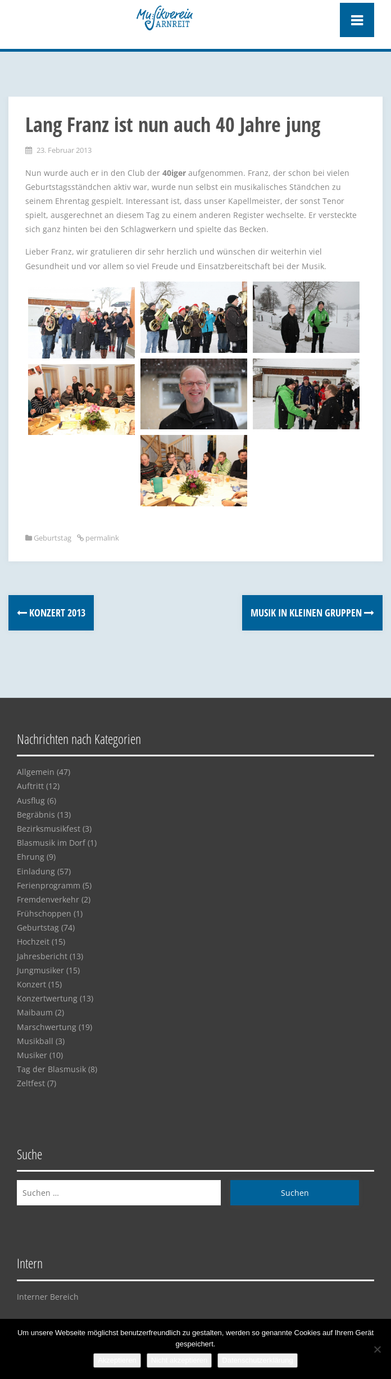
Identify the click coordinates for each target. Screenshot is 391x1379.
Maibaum (35, 1012)
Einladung (36, 871)
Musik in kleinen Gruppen (312, 612)
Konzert (31, 984)
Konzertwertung (47, 998)
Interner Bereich (48, 1296)
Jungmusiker (40, 970)
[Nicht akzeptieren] (377, 1349)
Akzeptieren (117, 1360)
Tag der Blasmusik (51, 1069)
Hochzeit (33, 941)
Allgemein (35, 771)
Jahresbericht (42, 956)
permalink (101, 538)
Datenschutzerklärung (257, 1360)
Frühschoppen (44, 913)
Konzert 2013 (51, 612)
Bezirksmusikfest (48, 828)
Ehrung (30, 856)
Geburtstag (52, 538)
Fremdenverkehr (48, 899)
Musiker (32, 1055)
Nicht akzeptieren (179, 1360)
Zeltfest (31, 1083)
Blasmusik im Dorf (51, 842)
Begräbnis (36, 814)
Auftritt (30, 786)
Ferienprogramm (48, 885)
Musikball (35, 1041)
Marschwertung (46, 1027)
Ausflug (31, 800)
